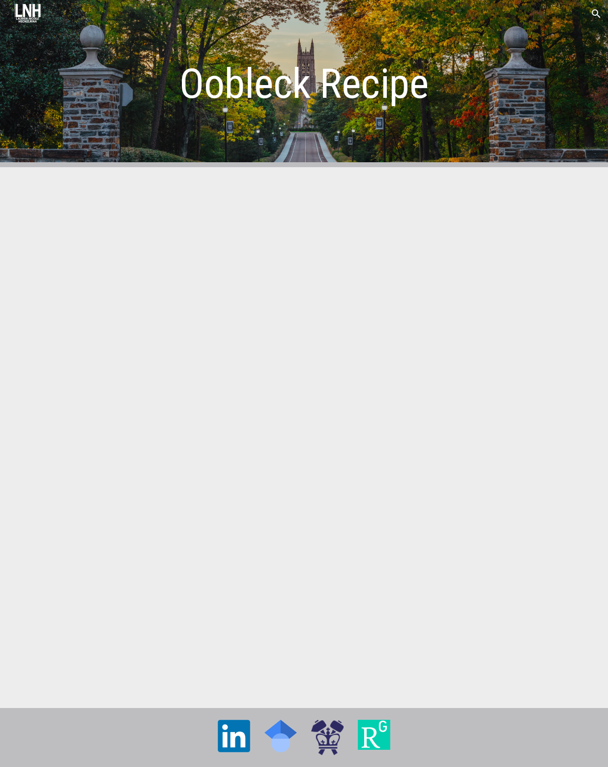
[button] (596, 14)
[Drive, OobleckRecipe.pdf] (304, 437)
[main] (304, 84)
